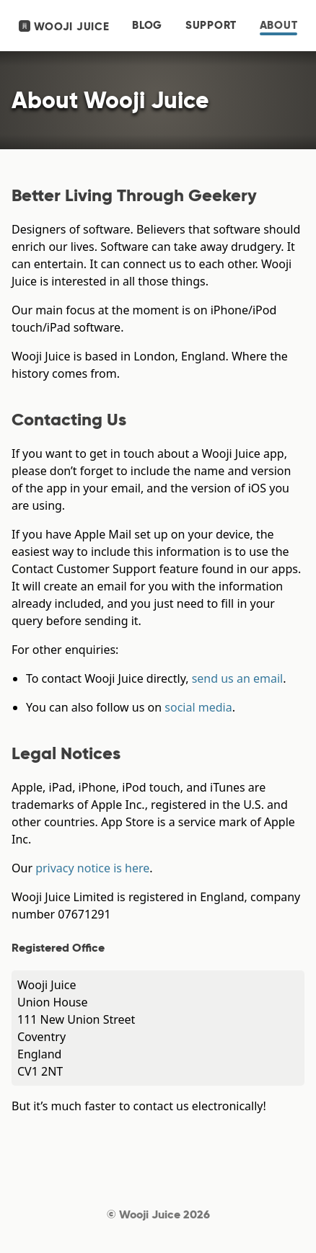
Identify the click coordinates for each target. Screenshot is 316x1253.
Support (211, 25)
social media (198, 707)
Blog (147, 25)
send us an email (238, 678)
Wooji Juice (64, 26)
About (279, 25)
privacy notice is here (92, 868)
